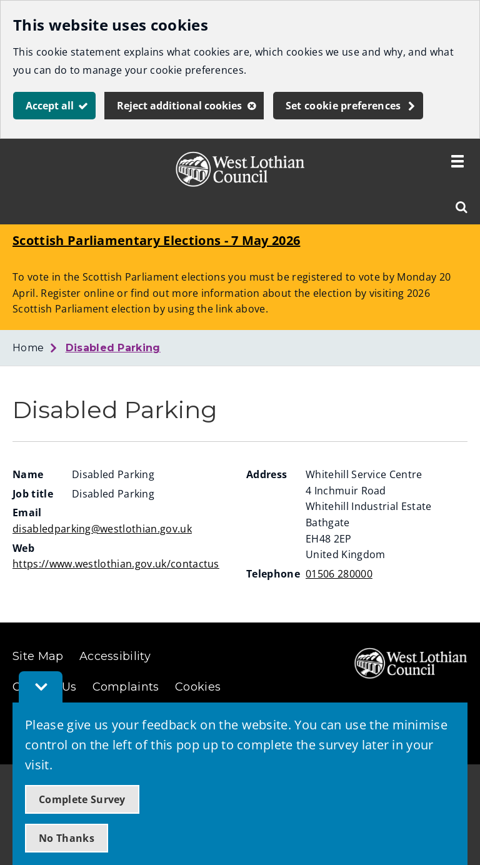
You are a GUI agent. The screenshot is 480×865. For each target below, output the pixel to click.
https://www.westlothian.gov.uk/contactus (115, 564)
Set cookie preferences (343, 105)
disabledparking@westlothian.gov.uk (102, 529)
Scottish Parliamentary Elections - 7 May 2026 (156, 240)
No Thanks (66, 838)
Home (28, 348)
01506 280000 (339, 574)
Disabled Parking (113, 348)
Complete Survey (82, 799)
